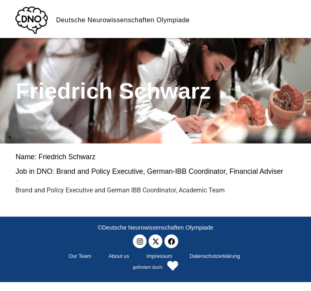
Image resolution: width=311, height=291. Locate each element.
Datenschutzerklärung (215, 256)
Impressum (159, 256)
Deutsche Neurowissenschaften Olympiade (123, 20)
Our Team (79, 256)
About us (119, 256)
